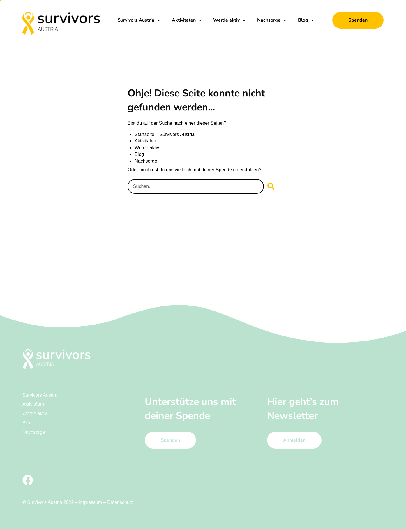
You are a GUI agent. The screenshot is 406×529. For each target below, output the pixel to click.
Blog (306, 20)
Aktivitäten (187, 20)
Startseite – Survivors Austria (164, 134)
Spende (224, 169)
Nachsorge (271, 20)
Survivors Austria (139, 20)
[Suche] (271, 186)
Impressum (90, 502)
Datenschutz (120, 502)
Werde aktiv (229, 20)
